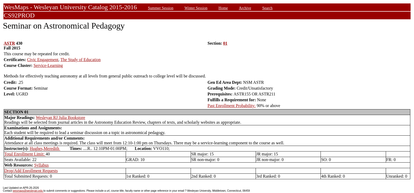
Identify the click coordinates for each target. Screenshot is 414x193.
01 (225, 43)
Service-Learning (48, 65)
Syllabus (41, 165)
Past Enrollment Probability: (232, 105)
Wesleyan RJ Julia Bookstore (60, 117)
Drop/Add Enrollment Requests (31, 170)
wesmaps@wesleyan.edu (28, 190)
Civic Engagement (42, 59)
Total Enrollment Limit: (25, 154)
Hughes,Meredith (45, 148)
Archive (245, 8)
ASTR (9, 43)
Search (267, 8)
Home (223, 8)
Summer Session (160, 8)
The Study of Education (80, 59)
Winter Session (196, 8)
